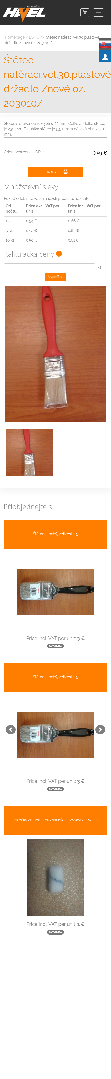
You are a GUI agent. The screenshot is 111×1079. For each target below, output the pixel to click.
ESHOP (35, 37)
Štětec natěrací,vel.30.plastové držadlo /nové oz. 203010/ (55, 81)
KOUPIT (57, 171)
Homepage (15, 37)
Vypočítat (55, 277)
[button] (8, 727)
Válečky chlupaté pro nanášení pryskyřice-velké (55, 820)
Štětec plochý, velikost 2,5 (55, 534)
